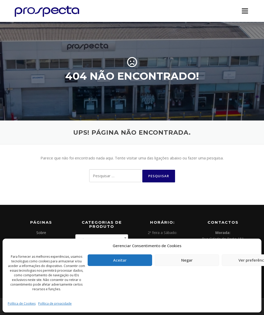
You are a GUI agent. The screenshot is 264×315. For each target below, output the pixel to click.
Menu (244, 10)
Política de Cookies (22, 303)
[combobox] (101, 237)
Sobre (41, 232)
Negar (187, 260)
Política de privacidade (55, 303)
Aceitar (120, 260)
